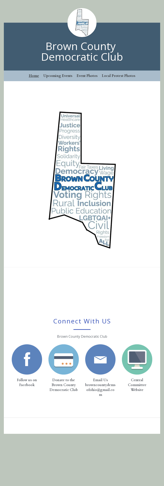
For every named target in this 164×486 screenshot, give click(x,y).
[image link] (27, 359)
